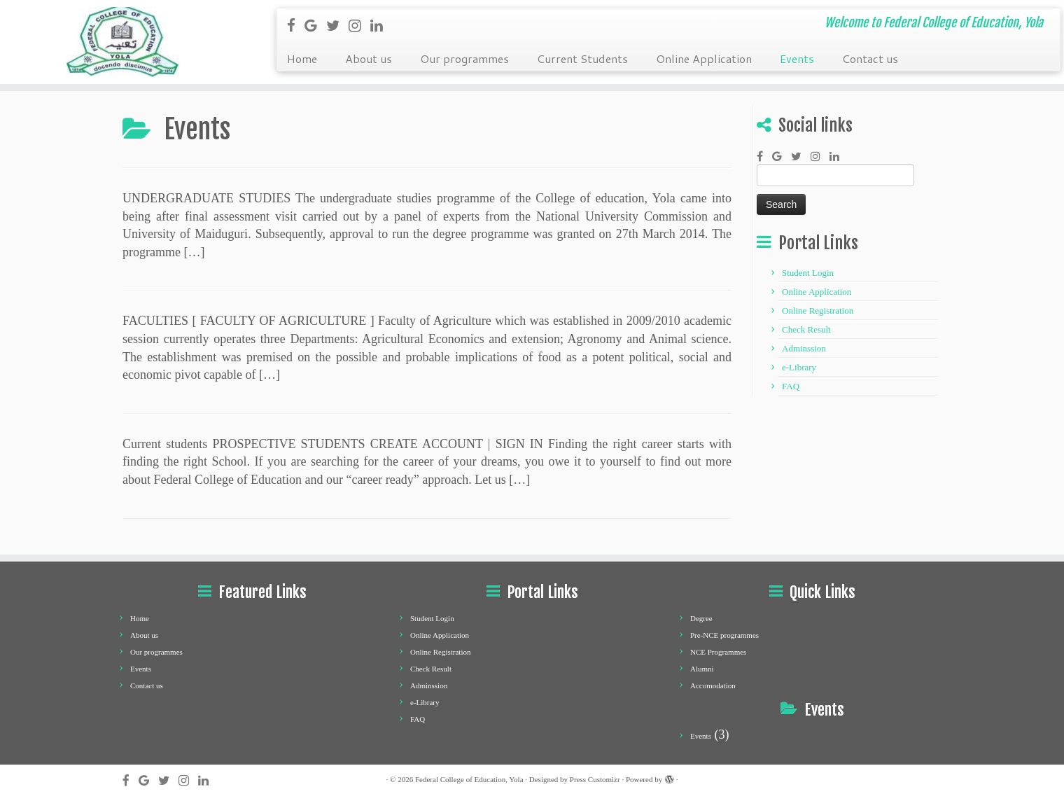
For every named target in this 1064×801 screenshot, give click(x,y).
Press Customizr (595, 779)
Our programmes (464, 58)
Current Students (582, 58)
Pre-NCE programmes (724, 635)
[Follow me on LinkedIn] (381, 25)
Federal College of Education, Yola (469, 779)
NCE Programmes (718, 652)
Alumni (702, 668)
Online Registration (817, 310)
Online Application (704, 58)
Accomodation (713, 685)
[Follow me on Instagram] (359, 25)
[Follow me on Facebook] (295, 25)
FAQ (790, 386)
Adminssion (804, 348)
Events (797, 58)
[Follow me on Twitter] (337, 25)
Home (302, 58)
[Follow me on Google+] (315, 25)
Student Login (808, 272)
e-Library (799, 367)
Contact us (870, 58)
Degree (701, 618)
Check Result (806, 329)
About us (368, 58)
